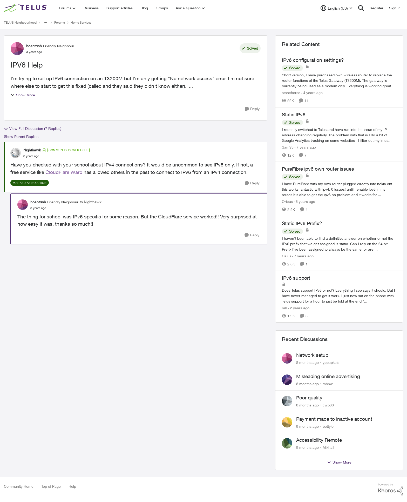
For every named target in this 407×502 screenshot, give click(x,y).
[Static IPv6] (339, 134)
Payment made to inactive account (334, 419)
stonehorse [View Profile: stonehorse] (291, 92)
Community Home (18, 486)
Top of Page (51, 486)
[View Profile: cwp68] (287, 401)
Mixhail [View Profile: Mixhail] (328, 447)
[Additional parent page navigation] (45, 22)
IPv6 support (296, 278)
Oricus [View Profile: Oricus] (287, 201)
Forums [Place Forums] (59, 22)
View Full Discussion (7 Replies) (33, 128)
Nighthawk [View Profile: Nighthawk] (32, 150)
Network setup (312, 355)
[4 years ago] (312, 92)
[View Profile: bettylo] (287, 422)
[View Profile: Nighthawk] (15, 153)
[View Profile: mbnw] (287, 379)
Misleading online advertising (328, 376)
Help (72, 486)
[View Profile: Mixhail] (287, 443)
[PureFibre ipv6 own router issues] (339, 189)
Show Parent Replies (21, 136)
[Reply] (252, 108)
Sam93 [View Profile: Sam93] (288, 147)
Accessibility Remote (319, 440)
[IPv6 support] (339, 295)
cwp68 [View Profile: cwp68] (328, 405)
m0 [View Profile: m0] (284, 307)
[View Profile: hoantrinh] (17, 48)
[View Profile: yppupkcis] (287, 358)
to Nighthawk (90, 202)
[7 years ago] (305, 147)
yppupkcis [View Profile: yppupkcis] (331, 362)
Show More (23, 95)
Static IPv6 (294, 114)
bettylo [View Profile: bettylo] (328, 426)
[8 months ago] (307, 362)
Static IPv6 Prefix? (302, 223)
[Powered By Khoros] (390, 490)
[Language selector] (336, 8)
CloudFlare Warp (63, 172)
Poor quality (309, 397)
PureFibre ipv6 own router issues (318, 169)
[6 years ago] (304, 201)
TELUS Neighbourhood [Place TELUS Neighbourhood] (20, 22)
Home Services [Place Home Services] (81, 22)
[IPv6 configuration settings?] (339, 80)
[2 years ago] (298, 307)
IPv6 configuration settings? (313, 60)
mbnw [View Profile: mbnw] (328, 383)
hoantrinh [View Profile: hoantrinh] (34, 46)
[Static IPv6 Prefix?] (339, 244)
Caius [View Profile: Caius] (286, 256)
